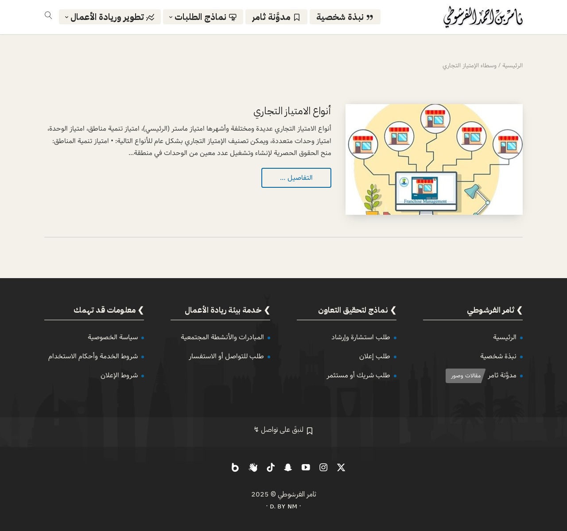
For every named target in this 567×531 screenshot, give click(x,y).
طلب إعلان (374, 356)
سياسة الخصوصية (113, 337)
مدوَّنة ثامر (502, 375)
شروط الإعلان (119, 375)
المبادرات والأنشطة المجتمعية (222, 337)
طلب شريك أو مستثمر (358, 375)
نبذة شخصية (498, 356)
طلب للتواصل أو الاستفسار (226, 356)
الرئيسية (505, 337)
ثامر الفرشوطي (297, 494)
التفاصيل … (296, 177)
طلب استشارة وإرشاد (360, 337)
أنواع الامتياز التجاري (292, 111)
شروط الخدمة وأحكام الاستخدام (93, 356)
